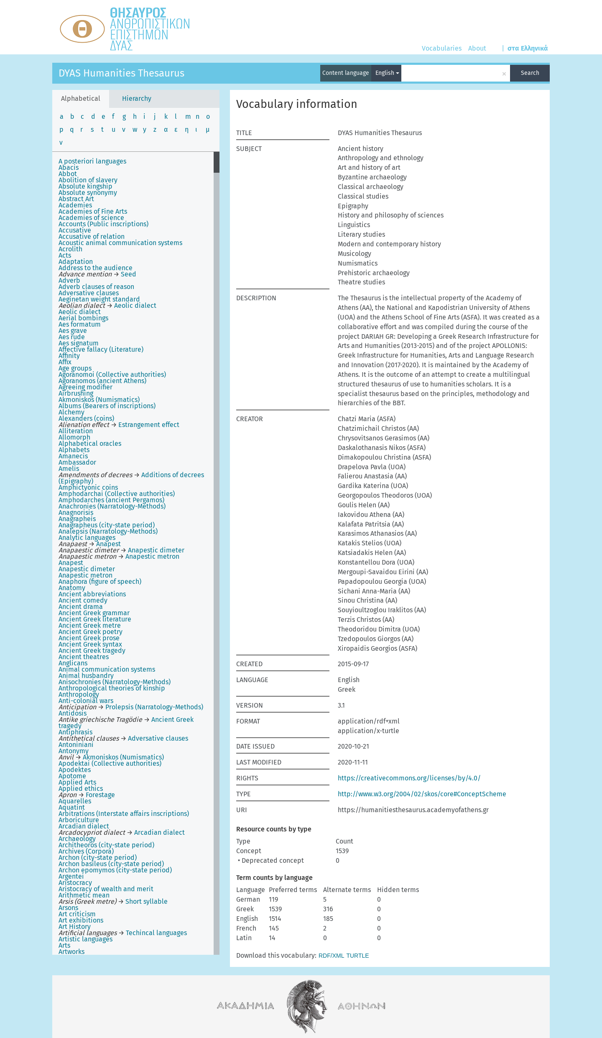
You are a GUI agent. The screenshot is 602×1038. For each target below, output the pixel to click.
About (477, 48)
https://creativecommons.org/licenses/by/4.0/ (409, 778)
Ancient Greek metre (90, 625)
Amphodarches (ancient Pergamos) (111, 500)
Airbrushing (76, 393)
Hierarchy (136, 98)
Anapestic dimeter (87, 569)
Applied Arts (77, 782)
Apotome (72, 776)
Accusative (75, 230)
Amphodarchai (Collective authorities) (117, 494)
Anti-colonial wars (86, 701)
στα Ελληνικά (528, 48)
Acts (65, 255)
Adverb (69, 280)
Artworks (71, 952)
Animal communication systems (107, 669)
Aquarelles (75, 801)
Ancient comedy (83, 600)
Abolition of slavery (88, 180)
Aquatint (72, 807)
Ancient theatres (84, 657)
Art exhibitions (81, 920)
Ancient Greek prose (89, 638)
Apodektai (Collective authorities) (110, 763)
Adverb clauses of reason (96, 287)
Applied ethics (81, 789)
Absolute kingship (85, 186)
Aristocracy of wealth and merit (106, 889)
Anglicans (73, 663)
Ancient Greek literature (95, 619)
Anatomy (72, 588)
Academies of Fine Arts (93, 211)
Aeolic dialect (80, 312)
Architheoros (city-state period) (106, 845)
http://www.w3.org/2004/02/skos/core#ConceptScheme (422, 794)
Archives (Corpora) (86, 851)
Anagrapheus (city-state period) (107, 525)
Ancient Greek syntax (90, 644)
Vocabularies (442, 48)
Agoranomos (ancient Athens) (102, 381)
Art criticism (77, 914)
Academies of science (91, 218)
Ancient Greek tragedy (92, 651)
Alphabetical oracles (90, 443)
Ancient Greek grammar (94, 613)
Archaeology (77, 839)
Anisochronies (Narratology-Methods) (115, 682)
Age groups (75, 368)
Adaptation (76, 262)
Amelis (69, 469)
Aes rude (72, 337)
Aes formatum (80, 324)
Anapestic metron (85, 575)
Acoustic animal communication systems (120, 243)
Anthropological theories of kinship (112, 688)
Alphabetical (80, 98)
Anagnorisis (76, 512)
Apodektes (75, 770)
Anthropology (79, 694)
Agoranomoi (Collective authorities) (112, 374)
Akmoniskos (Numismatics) (99, 400)
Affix (65, 362)
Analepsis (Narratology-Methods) (108, 531)
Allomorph (74, 437)
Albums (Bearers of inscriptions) (107, 406)
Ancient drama (81, 607)
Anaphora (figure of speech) (100, 581)
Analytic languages (87, 538)
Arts (64, 945)
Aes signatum (79, 343)
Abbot (68, 174)
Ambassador (77, 462)
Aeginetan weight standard (99, 299)
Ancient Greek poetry (90, 632)
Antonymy (74, 751)
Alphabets (74, 450)
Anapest (71, 563)
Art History (75, 927)
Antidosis (73, 713)
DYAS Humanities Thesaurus (121, 73)
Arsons (68, 908)
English (387, 73)
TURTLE (357, 955)
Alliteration (76, 431)
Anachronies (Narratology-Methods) (112, 506)
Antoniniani (76, 745)
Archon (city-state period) (98, 858)
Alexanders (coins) (86, 418)
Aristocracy (75, 883)
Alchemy (71, 412)
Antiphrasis (75, 732)
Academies (75, 205)
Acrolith (70, 249)
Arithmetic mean (84, 895)
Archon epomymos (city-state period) (115, 870)
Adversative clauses (89, 293)
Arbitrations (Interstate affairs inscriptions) (124, 814)
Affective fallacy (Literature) (101, 349)
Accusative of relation (92, 236)
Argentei (71, 876)
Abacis (69, 167)
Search (530, 73)
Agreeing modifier (85, 387)
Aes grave (73, 331)
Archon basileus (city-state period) (111, 864)
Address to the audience (96, 268)
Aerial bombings (83, 318)
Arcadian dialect (84, 826)
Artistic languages (85, 939)
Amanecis (73, 456)
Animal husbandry (86, 676)
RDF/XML (331, 955)
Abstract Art (76, 199)
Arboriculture (79, 820)
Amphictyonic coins (88, 487)
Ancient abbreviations (92, 594)
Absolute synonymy (88, 193)
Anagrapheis (77, 519)
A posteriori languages (92, 161)
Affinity (69, 356)
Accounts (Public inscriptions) (103, 224)
